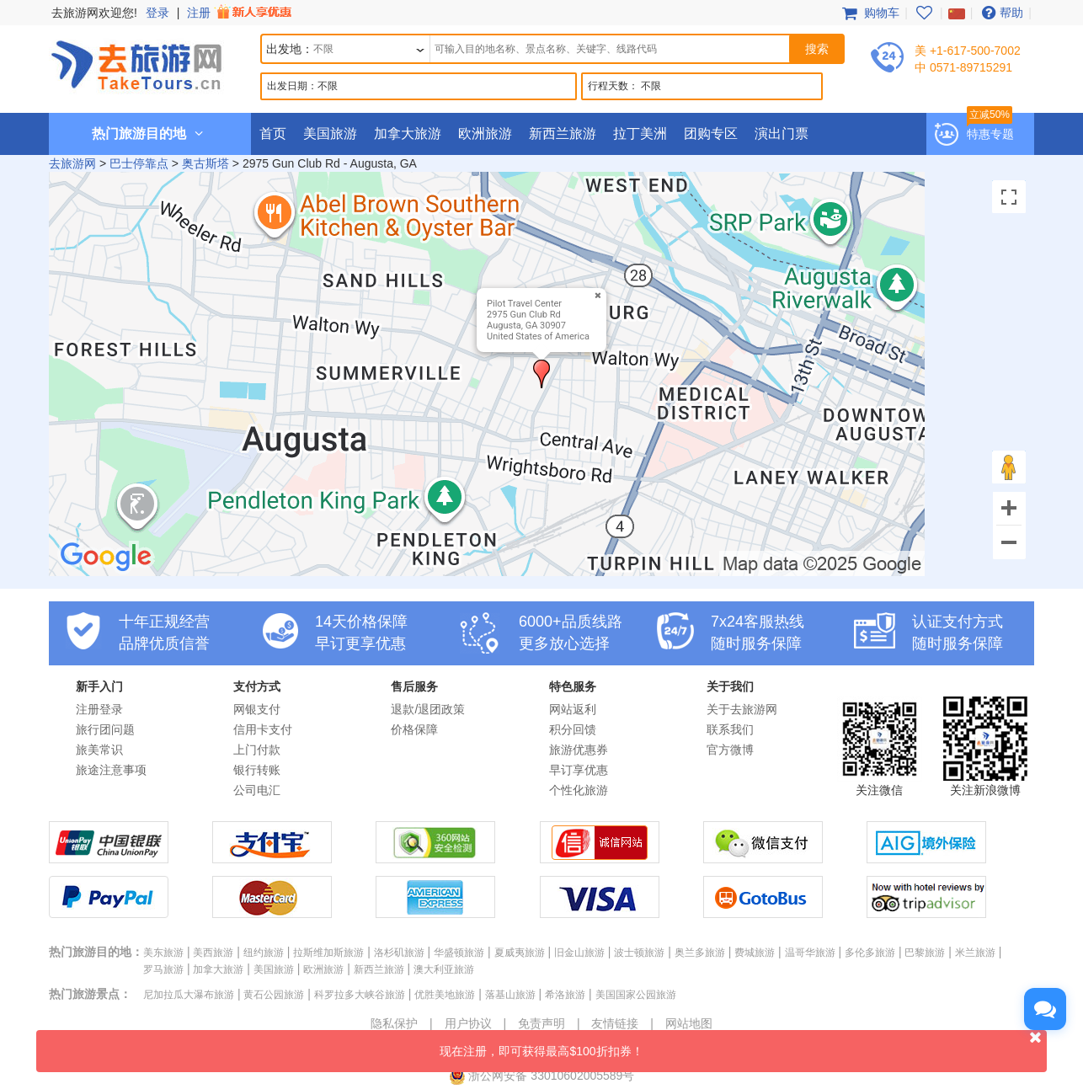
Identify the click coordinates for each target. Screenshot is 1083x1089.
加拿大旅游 (407, 133)
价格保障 (414, 729)
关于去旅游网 (742, 709)
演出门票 (781, 133)
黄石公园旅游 (273, 995)
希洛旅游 (565, 995)
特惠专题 (990, 134)
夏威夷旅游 (519, 952)
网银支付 (256, 709)
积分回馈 (572, 729)
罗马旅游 (163, 969)
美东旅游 (163, 952)
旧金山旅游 (579, 952)
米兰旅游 (975, 952)
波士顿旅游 (639, 952)
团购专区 (711, 133)
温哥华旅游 (810, 952)
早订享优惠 (578, 770)
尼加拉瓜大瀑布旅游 (188, 995)
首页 (272, 133)
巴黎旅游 (924, 952)
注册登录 (99, 709)
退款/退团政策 (428, 709)
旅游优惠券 (578, 749)
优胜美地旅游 (444, 995)
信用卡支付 (262, 729)
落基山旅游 (510, 995)
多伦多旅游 (870, 952)
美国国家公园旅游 (635, 995)
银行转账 (256, 770)
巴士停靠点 (138, 163)
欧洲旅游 (485, 133)
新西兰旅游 (562, 133)
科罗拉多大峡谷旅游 (359, 995)
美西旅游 (213, 952)
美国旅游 (330, 133)
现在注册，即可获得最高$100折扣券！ (743, 1044)
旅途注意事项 (111, 770)
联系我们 (730, 729)
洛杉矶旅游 (399, 952)
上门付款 (256, 749)
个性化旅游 (578, 790)
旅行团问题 (105, 729)
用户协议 (468, 1023)
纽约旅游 (263, 952)
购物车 (869, 12)
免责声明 (541, 1023)
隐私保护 (394, 1023)
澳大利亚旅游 (443, 969)
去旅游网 (72, 163)
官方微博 (730, 749)
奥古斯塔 (205, 163)
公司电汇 (256, 790)
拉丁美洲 (640, 133)
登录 (157, 12)
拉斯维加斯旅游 (328, 952)
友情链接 (614, 1023)
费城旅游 (754, 952)
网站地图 (688, 1023)
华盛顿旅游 (459, 952)
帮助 (1000, 12)
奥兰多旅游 (700, 952)
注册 (241, 12)
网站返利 (572, 709)
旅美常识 (99, 749)
